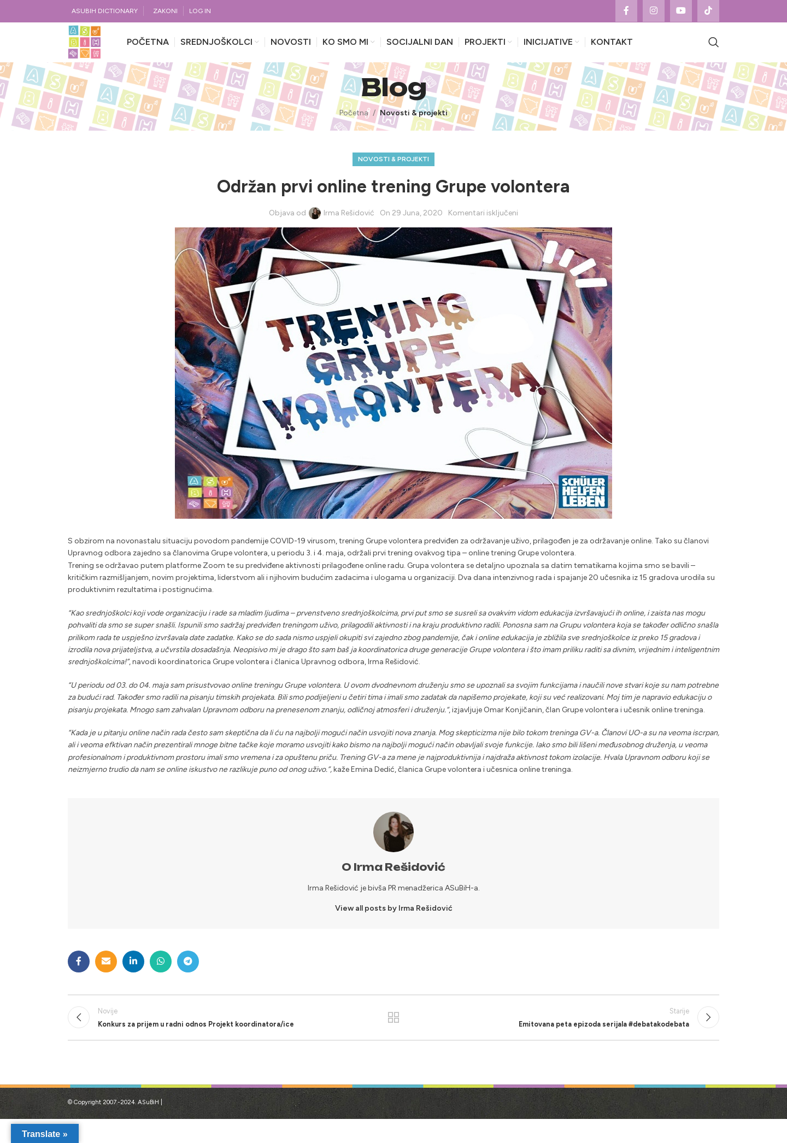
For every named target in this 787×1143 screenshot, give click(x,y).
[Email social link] (106, 979)
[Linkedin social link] (133, 979)
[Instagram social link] (654, 11)
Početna (353, 131)
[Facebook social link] (626, 11)
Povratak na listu (393, 1038)
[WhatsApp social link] (161, 979)
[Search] (714, 51)
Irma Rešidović (349, 230)
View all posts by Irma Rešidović (394, 926)
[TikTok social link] (708, 11)
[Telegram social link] (188, 979)
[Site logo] (93, 51)
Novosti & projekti (414, 131)
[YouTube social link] (681, 11)
